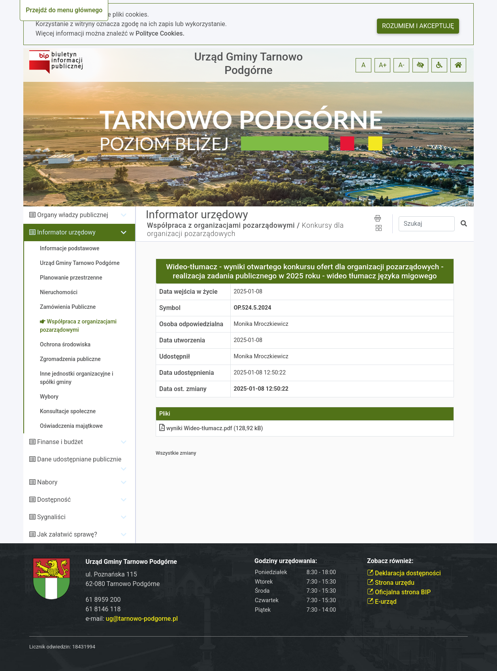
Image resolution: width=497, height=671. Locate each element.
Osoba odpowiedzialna (191, 324)
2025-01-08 (248, 291)
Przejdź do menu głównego (64, 10)
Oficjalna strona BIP (399, 592)
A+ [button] (383, 65)
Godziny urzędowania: (285, 561)
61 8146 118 (103, 609)
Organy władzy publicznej (72, 215)
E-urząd (382, 601)
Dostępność (54, 499)
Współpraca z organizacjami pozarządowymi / (223, 225)
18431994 (83, 647)
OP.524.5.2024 (252, 307)
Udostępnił (174, 356)
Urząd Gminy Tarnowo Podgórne (248, 63)
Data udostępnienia (186, 372)
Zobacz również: (390, 561)
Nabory (47, 482)
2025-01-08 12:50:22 (260, 372)
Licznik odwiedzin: (50, 647)
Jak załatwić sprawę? (67, 534)
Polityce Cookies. (160, 33)
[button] (420, 65)
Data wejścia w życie (188, 291)
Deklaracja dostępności (404, 573)
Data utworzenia (182, 340)
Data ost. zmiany (183, 389)
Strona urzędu (390, 582)
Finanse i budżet (60, 442)
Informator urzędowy (66, 232)
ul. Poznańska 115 (111, 574)
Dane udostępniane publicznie (79, 459)
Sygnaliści (51, 517)
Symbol (170, 308)
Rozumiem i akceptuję (418, 26)
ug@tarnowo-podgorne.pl (142, 618)
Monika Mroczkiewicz (261, 324)
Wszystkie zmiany (176, 453)
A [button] (363, 65)
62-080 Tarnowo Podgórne (123, 584)
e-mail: (132, 618)
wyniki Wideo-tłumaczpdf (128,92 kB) (211, 428)
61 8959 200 (103, 599)
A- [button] (402, 65)
